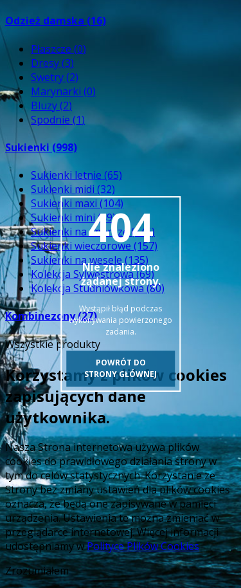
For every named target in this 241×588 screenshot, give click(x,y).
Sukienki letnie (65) (76, 175)
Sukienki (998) (41, 147)
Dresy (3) (52, 63)
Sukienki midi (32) (73, 189)
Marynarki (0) (63, 91)
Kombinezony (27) (51, 316)
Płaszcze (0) (58, 49)
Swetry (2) (54, 77)
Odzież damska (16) (55, 21)
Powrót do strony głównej (120, 368)
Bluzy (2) (51, 105)
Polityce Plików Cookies (143, 546)
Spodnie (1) (58, 120)
